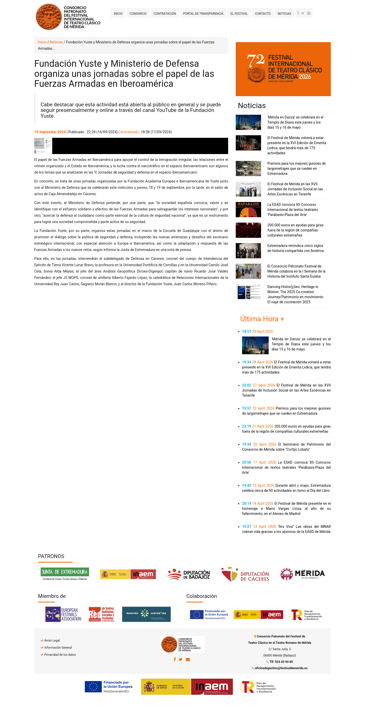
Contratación (165, 13)
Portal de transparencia (203, 13)
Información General (58, 647)
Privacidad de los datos (60, 654)
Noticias (284, 13)
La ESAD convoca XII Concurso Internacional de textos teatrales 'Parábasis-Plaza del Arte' (292, 210)
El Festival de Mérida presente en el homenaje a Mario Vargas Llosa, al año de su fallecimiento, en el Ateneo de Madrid (286, 508)
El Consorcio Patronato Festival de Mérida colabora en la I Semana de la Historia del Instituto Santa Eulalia (296, 271)
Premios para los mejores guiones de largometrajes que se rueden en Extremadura (296, 168)
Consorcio (138, 13)
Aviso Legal (52, 640)
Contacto (263, 13)
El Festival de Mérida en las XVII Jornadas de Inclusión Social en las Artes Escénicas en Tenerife (295, 189)
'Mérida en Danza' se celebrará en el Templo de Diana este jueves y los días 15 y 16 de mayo (295, 122)
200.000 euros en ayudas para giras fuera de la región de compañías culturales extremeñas (295, 230)
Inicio (118, 13)
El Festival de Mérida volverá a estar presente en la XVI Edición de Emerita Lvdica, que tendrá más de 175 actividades (286, 367)
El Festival (239, 13)
